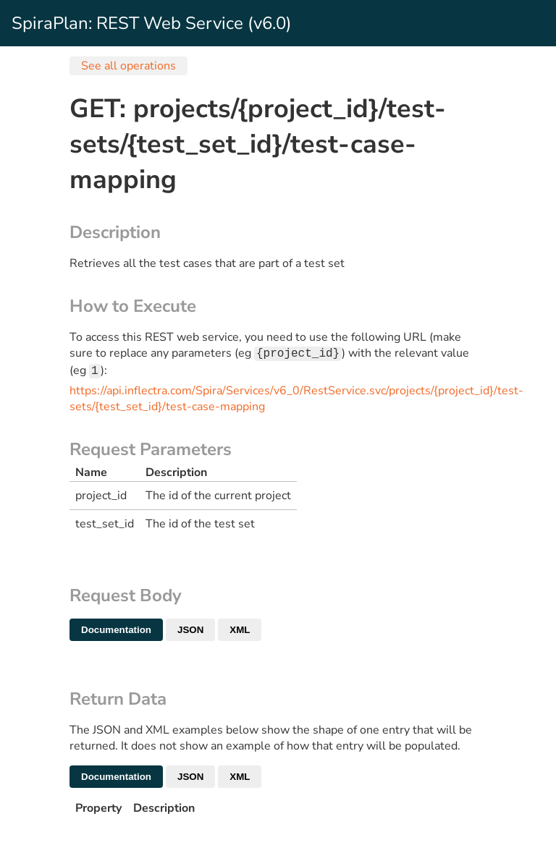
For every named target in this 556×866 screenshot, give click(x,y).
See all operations (128, 66)
